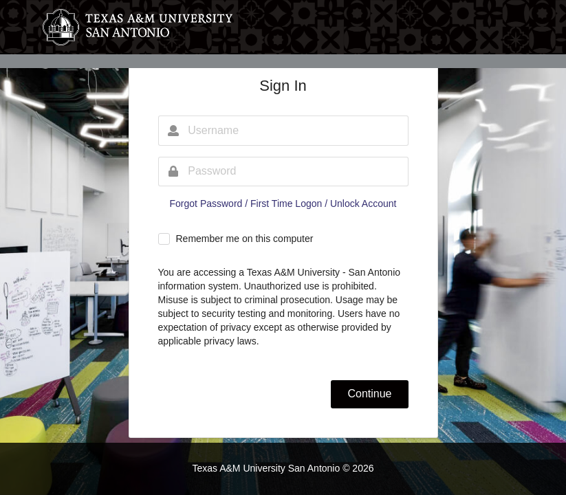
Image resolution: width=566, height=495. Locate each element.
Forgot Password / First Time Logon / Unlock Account (283, 203)
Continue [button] (369, 393)
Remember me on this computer (244, 238)
